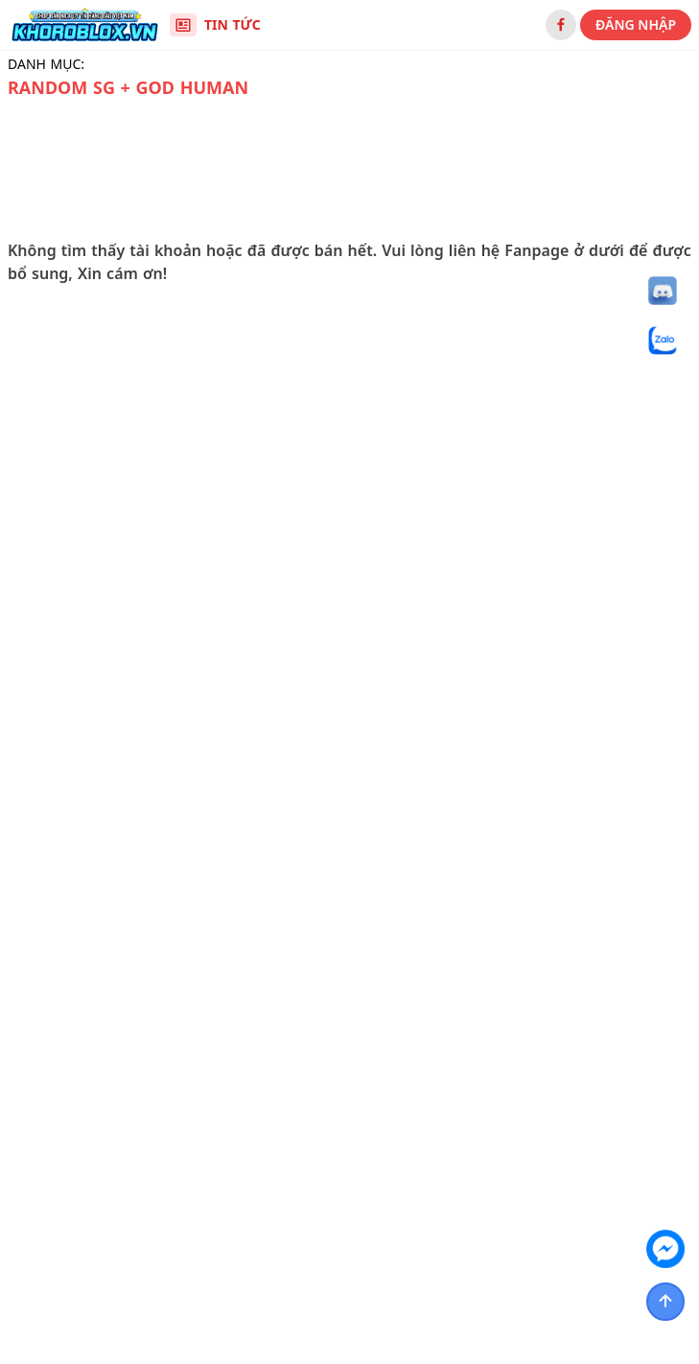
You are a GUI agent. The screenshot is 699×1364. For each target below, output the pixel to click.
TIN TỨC (215, 24)
